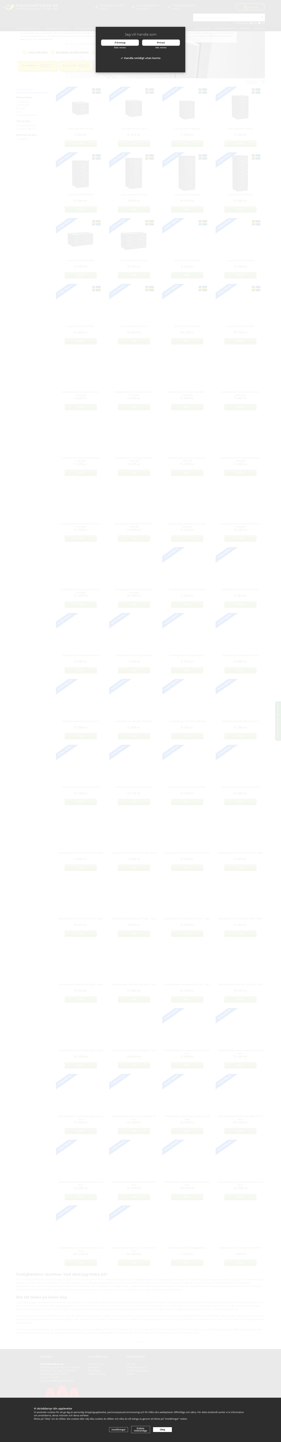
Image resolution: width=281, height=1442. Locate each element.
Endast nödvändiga (140, 1429)
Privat (161, 42)
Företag (120, 42)
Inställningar (118, 1429)
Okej (162, 1429)
